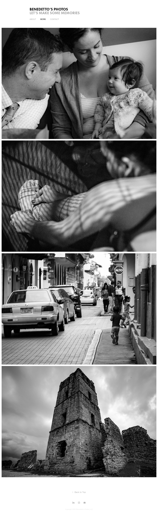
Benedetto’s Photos (49, 9)
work (43, 19)
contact (54, 19)
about (33, 19)
